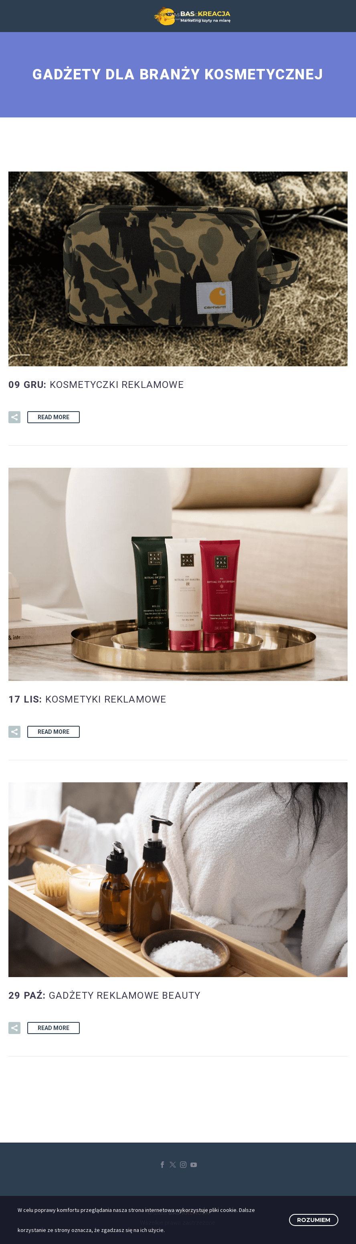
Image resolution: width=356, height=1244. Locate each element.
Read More (53, 417)
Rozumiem (313, 1220)
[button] (14, 417)
